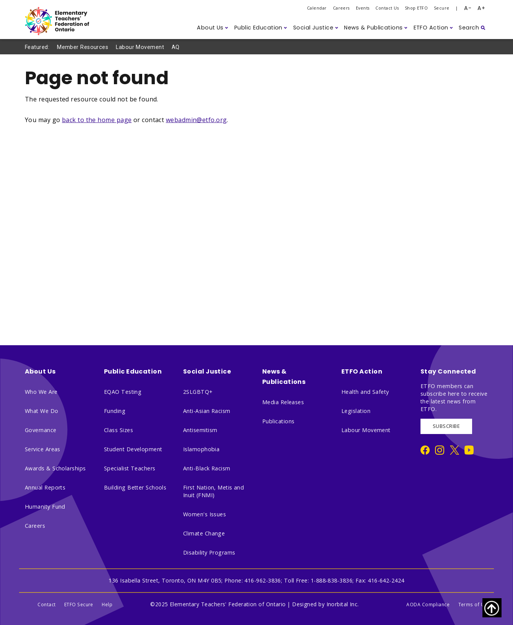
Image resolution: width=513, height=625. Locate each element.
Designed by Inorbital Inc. (325, 604)
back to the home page (96, 120)
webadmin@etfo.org (196, 120)
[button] (212, 28)
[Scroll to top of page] (492, 607)
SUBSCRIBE (446, 426)
